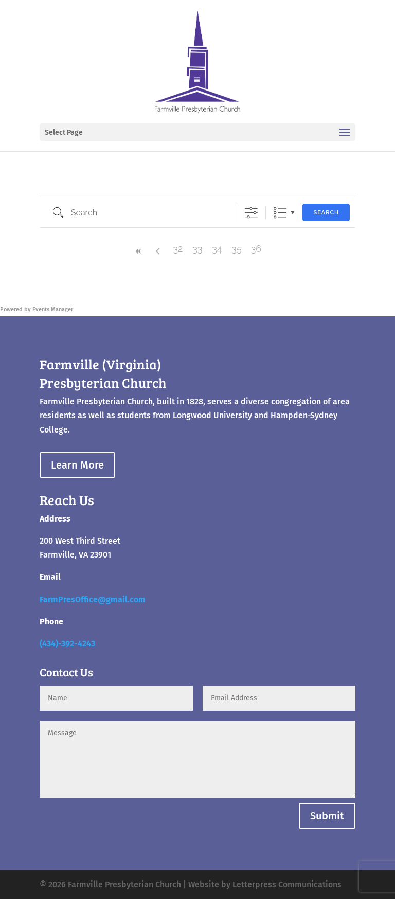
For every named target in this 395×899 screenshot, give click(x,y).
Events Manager (52, 309)
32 (178, 248)
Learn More (77, 465)
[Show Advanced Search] (251, 212)
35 (236, 248)
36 (256, 248)
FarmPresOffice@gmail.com (93, 599)
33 (197, 248)
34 (217, 248)
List (280, 212)
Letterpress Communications (287, 884)
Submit (327, 816)
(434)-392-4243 (67, 644)
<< (139, 251)
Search (326, 212)
